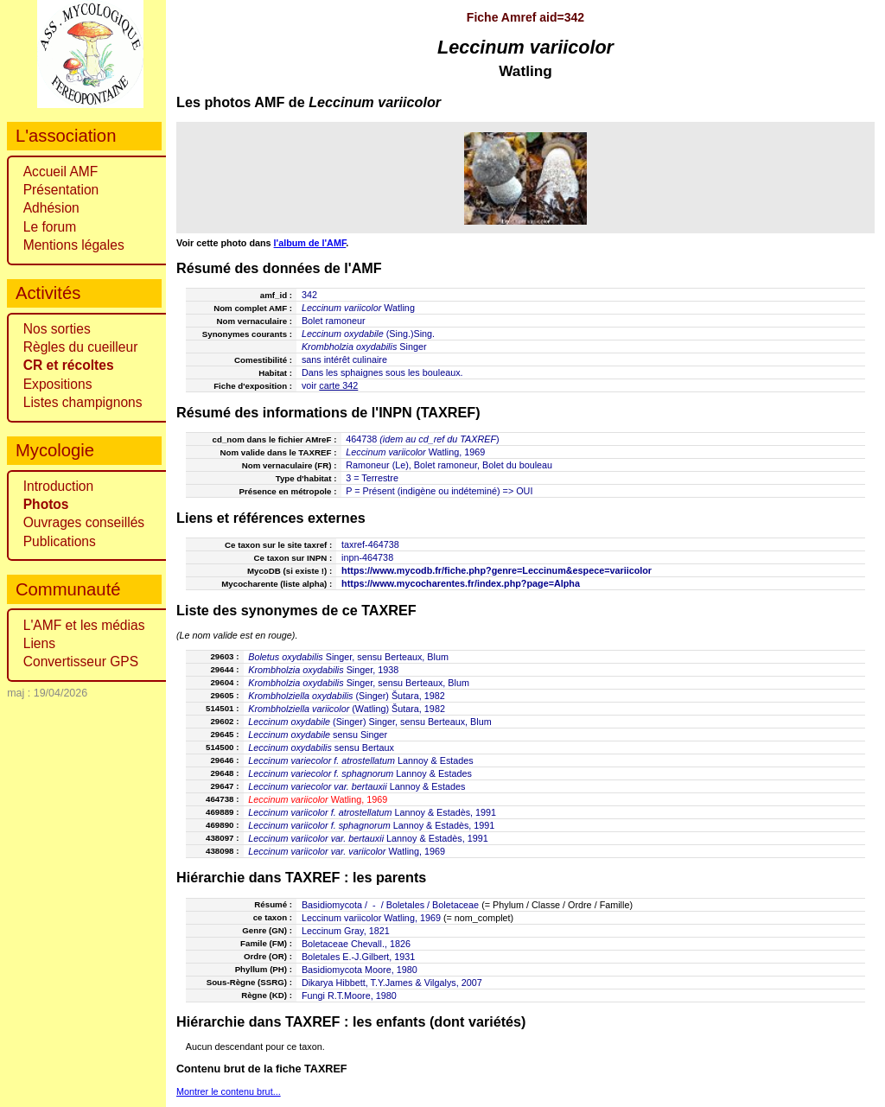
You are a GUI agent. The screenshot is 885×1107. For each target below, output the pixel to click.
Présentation (61, 189)
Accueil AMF (61, 171)
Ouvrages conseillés (83, 522)
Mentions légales (73, 245)
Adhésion (51, 207)
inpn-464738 (367, 557)
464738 (361, 439)
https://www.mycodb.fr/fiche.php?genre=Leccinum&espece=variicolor (496, 570)
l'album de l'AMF (310, 243)
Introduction (58, 486)
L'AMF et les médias (84, 625)
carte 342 (338, 385)
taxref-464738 (370, 544)
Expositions (57, 384)
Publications (59, 541)
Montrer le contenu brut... (228, 1091)
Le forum (50, 226)
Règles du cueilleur (80, 347)
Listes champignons (83, 402)
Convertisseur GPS (80, 661)
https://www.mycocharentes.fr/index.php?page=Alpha (460, 583)
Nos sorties (57, 328)
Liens (39, 643)
